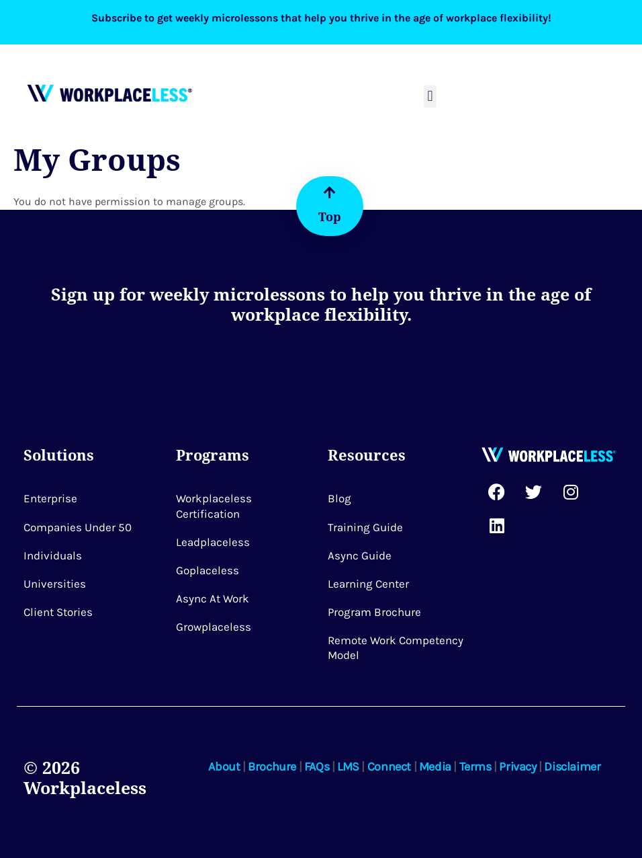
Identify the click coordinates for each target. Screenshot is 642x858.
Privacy (517, 766)
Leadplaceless (213, 542)
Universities (55, 583)
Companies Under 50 (78, 527)
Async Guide (360, 555)
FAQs (316, 766)
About (224, 766)
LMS (348, 766)
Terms (475, 766)
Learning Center (368, 583)
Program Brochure (374, 612)
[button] (430, 96)
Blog (339, 498)
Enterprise (50, 498)
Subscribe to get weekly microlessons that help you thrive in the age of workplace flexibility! (321, 17)
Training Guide (365, 527)
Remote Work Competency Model (395, 647)
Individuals (53, 555)
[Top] (329, 193)
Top (329, 216)
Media (435, 766)
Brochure (272, 766)
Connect (389, 766)
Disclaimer (572, 766)
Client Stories (58, 612)
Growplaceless (213, 626)
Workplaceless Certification (214, 506)
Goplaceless (207, 570)
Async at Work (212, 598)
